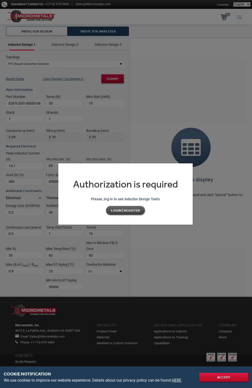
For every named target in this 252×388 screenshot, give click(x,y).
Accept (223, 377)
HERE (176, 380)
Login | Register (125, 210)
